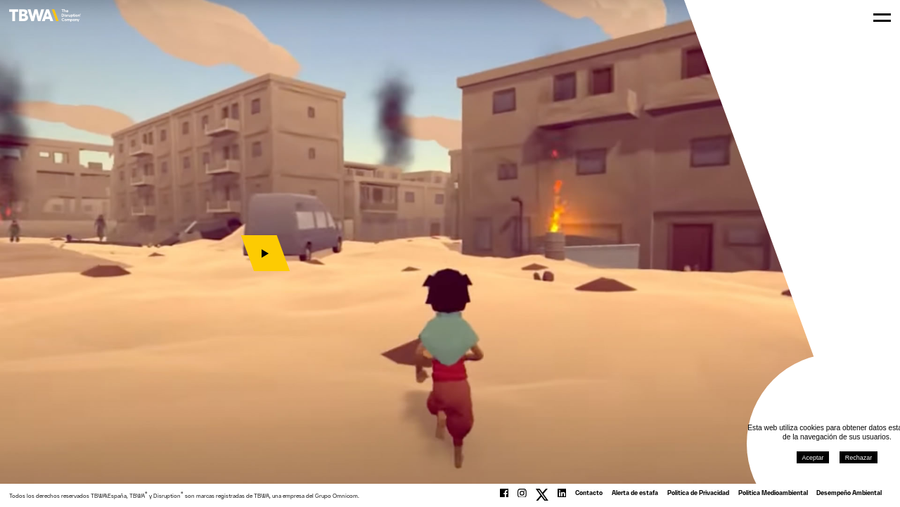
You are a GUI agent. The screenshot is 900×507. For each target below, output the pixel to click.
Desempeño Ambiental (849, 493)
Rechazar (853, 452)
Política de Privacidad (698, 493)
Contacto (589, 493)
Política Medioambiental (773, 493)
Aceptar (808, 452)
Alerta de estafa (635, 493)
